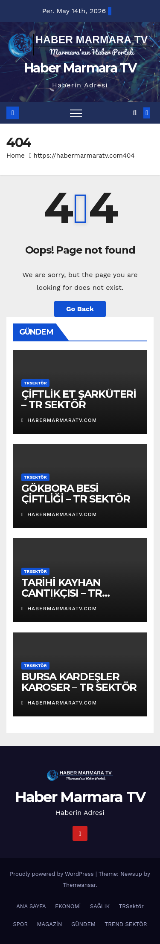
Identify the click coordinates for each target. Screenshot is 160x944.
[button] (135, 113)
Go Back (80, 309)
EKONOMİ (68, 906)
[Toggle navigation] (75, 113)
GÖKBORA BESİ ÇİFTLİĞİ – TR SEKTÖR (75, 493)
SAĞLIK (100, 906)
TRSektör (35, 383)
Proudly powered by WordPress (53, 874)
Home (15, 155)
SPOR (20, 924)
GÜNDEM (83, 924)
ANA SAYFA (31, 906)
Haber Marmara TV (80, 68)
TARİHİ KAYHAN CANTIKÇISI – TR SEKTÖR (61, 593)
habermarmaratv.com (59, 420)
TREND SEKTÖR (126, 924)
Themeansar (79, 885)
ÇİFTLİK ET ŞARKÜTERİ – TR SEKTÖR (78, 399)
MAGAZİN (49, 924)
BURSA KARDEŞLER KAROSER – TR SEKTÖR (79, 681)
